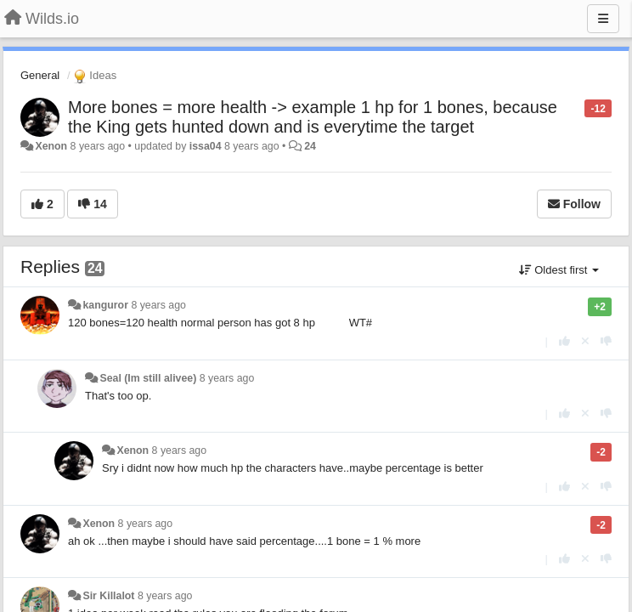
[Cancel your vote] (585, 341)
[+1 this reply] (564, 341)
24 (310, 146)
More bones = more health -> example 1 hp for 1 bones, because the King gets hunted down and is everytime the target (312, 117)
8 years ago (158, 305)
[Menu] (603, 18)
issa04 (205, 146)
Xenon (51, 146)
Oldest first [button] (559, 270)
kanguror (105, 305)
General (39, 75)
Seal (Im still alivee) (147, 378)
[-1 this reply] (606, 341)
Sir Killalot (108, 596)
